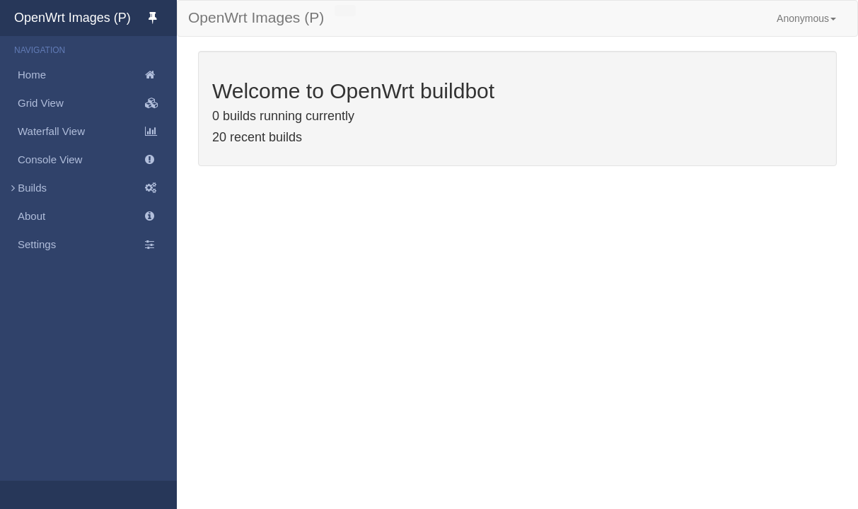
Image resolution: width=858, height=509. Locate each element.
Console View (97, 160)
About (97, 216)
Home (97, 75)
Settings (97, 244)
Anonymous (806, 18)
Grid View (97, 103)
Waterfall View (97, 131)
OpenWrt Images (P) (95, 17)
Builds (88, 188)
